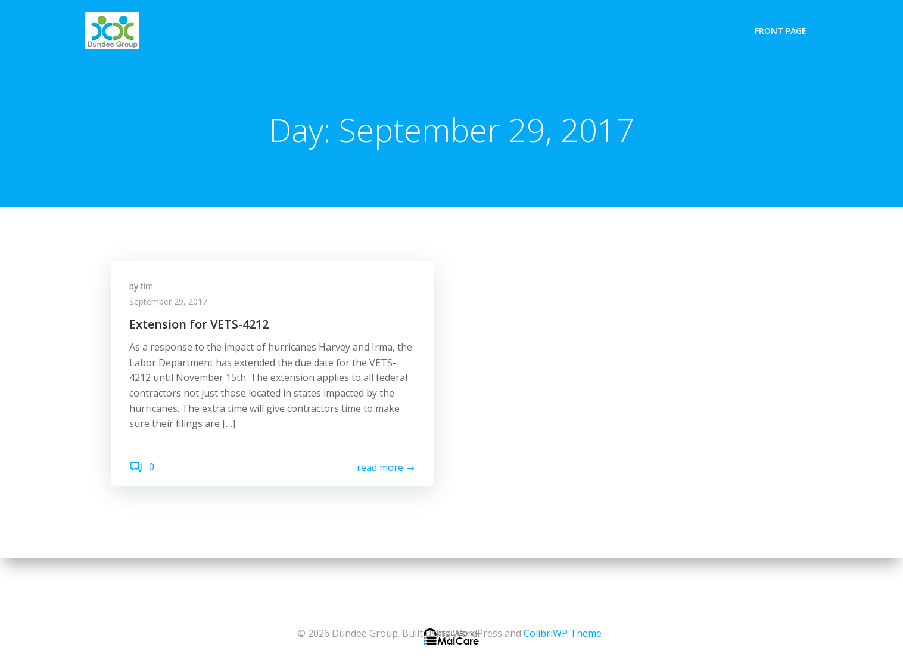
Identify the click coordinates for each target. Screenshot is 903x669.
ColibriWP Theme (563, 633)
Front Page (781, 30)
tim (147, 286)
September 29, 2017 (168, 301)
